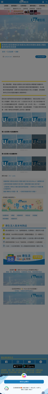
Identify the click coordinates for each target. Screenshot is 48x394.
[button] (24, 381)
